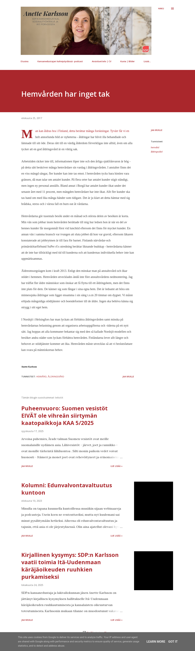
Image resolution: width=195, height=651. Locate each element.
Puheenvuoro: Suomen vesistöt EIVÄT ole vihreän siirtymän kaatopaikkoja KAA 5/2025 (64, 416)
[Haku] (161, 8)
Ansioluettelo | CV (101, 61)
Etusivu (24, 61)
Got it (173, 641)
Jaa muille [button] (156, 130)
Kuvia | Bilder (127, 61)
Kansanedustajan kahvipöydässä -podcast (60, 61)
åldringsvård (156, 152)
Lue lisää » (116, 466)
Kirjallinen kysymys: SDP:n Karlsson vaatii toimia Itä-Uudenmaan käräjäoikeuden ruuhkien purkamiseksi (70, 565)
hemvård (155, 147)
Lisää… (147, 61)
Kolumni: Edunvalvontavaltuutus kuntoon (66, 488)
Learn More (156, 641)
